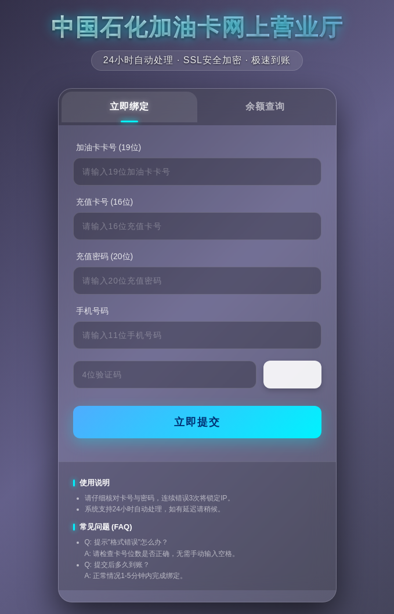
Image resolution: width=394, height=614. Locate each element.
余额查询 (265, 106)
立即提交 (197, 422)
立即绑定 (129, 106)
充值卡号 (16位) (104, 201)
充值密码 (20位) (104, 256)
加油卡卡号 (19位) (109, 147)
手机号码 (92, 310)
